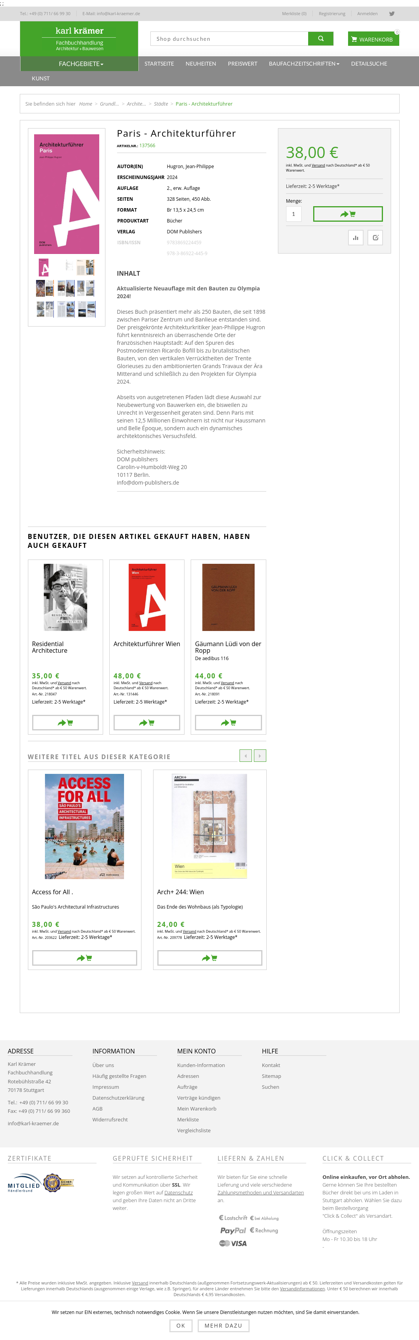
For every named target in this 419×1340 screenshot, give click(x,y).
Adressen (188, 1075)
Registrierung (332, 13)
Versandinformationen (302, 1288)
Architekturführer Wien (147, 644)
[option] (84, 870)
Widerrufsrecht (110, 1119)
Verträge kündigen (199, 1097)
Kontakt (271, 1065)
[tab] (131, 273)
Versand (318, 165)
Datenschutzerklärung (119, 1097)
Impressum (106, 1086)
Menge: (294, 201)
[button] (79, 63)
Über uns (103, 1065)
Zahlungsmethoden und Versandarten (260, 1192)
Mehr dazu (224, 1325)
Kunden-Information (201, 1065)
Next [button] (260, 755)
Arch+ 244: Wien (180, 892)
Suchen (270, 1086)
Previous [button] (246, 755)
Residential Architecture (50, 647)
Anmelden (367, 13)
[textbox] (227, 38)
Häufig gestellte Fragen (120, 1075)
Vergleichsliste (193, 1130)
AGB (98, 1108)
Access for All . (52, 892)
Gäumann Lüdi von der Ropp (228, 647)
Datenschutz (178, 1192)
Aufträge (187, 1086)
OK (180, 1325)
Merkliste (188, 1119)
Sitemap (271, 1075)
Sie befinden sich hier (51, 103)
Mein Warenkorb (196, 1108)
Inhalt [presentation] (128, 273)
